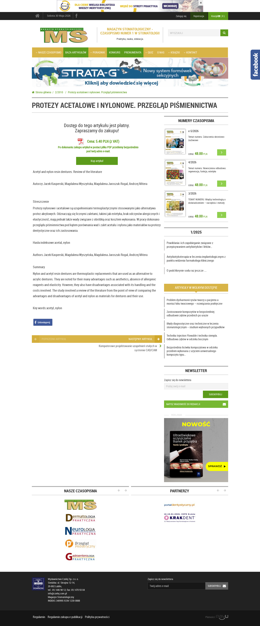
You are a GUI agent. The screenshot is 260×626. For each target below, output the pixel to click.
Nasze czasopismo (48, 52)
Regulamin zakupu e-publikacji (65, 617)
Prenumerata (132, 52)
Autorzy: (38, 184)
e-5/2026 (193, 131)
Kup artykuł (97, 161)
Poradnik (97, 52)
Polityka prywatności (97, 617)
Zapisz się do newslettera (177, 380)
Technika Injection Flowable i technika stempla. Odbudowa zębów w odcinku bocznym (192, 337)
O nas (160, 52)
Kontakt (190, 52)
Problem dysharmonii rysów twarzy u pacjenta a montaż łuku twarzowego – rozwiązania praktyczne (194, 301)
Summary (39, 267)
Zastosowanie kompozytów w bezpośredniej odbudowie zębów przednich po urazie (190, 313)
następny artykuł (144, 339)
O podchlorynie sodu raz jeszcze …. (187, 270)
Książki (174, 52)
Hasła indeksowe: (43, 242)
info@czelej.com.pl (57, 593)
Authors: (38, 255)
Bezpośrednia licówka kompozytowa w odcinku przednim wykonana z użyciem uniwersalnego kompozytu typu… (192, 350)
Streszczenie (41, 201)
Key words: (39, 308)
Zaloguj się (181, 16)
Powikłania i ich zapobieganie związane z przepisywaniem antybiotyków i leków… (190, 245)
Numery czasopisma (196, 120)
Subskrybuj (215, 394)
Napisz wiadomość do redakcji (197, 404)
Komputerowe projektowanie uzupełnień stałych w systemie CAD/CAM (128, 348)
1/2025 (196, 232)
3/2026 (192, 193)
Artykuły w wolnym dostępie (196, 287)
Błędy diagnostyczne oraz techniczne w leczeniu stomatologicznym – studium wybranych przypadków (196, 325)
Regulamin (39, 617)
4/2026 (192, 162)
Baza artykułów (75, 52)
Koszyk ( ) (218, 16)
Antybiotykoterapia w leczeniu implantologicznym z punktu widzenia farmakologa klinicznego (196, 259)
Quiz (149, 52)
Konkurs (114, 52)
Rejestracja (198, 16)
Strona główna (41, 92)
